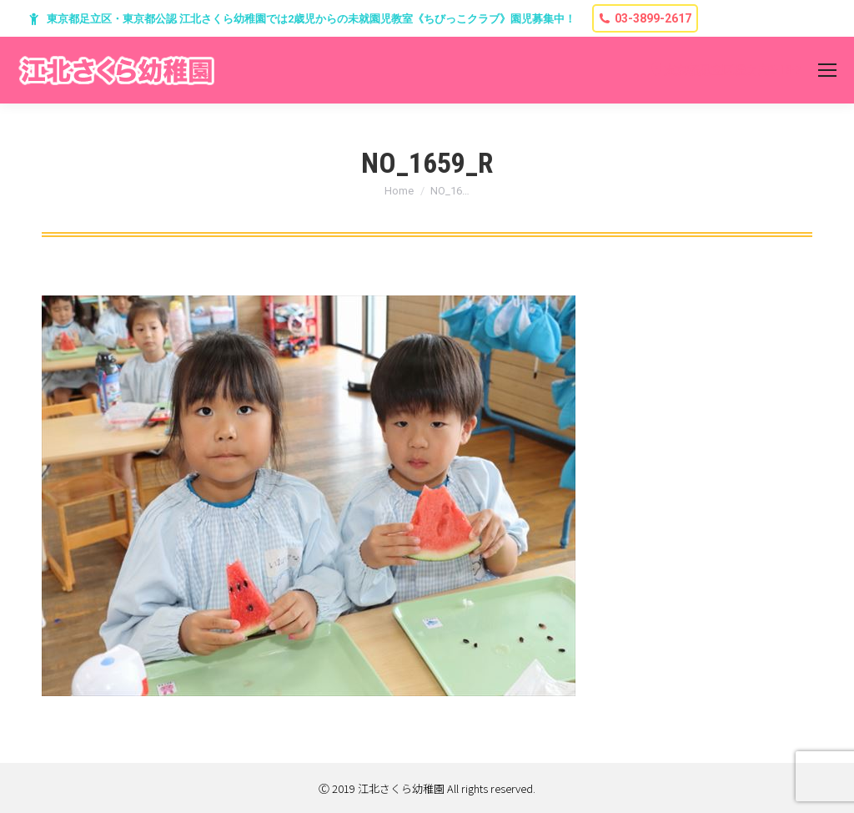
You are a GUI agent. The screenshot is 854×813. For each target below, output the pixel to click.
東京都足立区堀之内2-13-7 (732, 70)
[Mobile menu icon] (827, 70)
